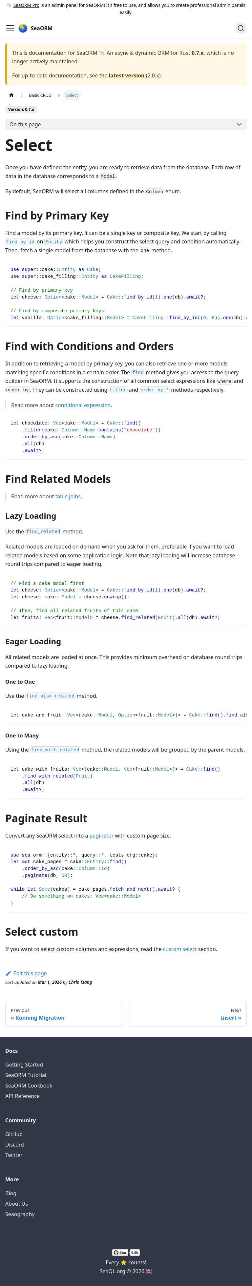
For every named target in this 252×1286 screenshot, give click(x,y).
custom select (180, 949)
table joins (67, 496)
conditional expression (83, 405)
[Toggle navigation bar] (10, 28)
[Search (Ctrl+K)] (241, 28)
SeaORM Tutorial (25, 1075)
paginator (102, 835)
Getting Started (24, 1064)
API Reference (22, 1096)
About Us (16, 1203)
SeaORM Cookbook (28, 1085)
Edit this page (26, 973)
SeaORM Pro (26, 5)
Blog (10, 1193)
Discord (14, 1144)
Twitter (13, 1155)
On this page (25, 124)
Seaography (19, 1214)
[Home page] (11, 95)
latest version (126, 75)
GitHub (14, 1134)
